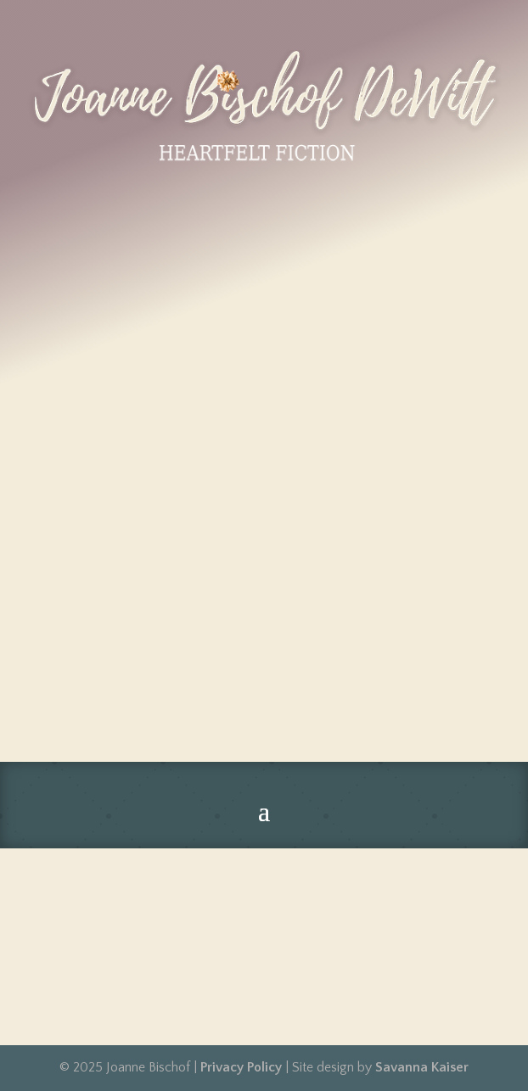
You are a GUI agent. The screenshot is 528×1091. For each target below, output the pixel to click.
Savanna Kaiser (422, 1067)
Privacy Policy (241, 1067)
